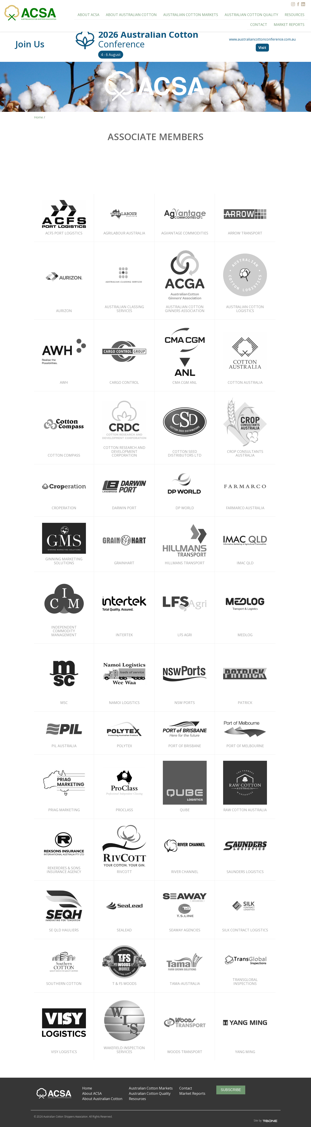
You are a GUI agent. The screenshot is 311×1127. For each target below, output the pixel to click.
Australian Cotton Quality (233, 13)
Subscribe (231, 1090)
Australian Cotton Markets (176, 13)
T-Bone (273, 1121)
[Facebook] (298, 4)
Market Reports (290, 21)
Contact (296, 13)
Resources (273, 13)
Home (87, 1088)
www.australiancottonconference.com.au (262, 39)
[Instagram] (293, 4)
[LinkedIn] (303, 4)
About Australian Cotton (120, 13)
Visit (262, 47)
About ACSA (80, 13)
